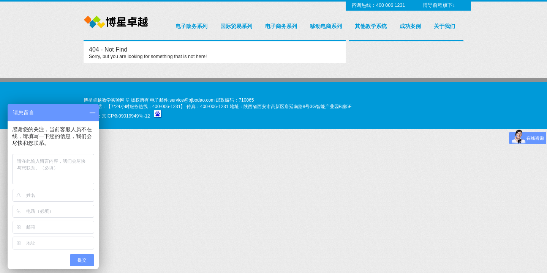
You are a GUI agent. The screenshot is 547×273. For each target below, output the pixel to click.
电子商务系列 (281, 26)
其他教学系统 (371, 26)
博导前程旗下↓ (438, 5)
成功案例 (410, 26)
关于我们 (444, 26)
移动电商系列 (326, 26)
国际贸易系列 (236, 26)
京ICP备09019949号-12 (126, 116)
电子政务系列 (191, 26)
